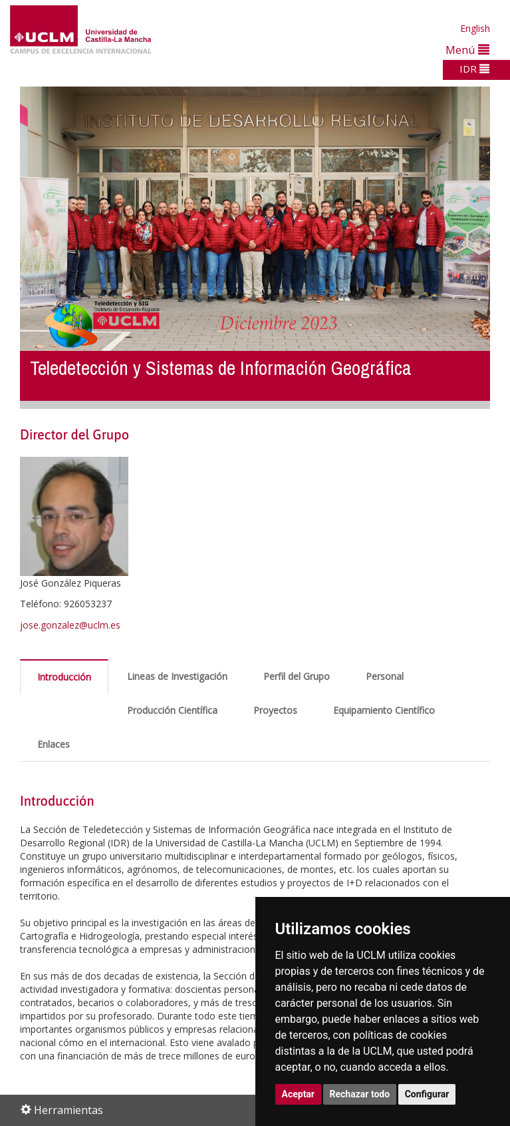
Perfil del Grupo (296, 676)
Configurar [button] (427, 1094)
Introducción (64, 677)
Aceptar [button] (298, 1094)
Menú (467, 49)
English (475, 28)
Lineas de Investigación (177, 676)
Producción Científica (172, 710)
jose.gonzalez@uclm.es (70, 625)
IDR (474, 68)
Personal (385, 676)
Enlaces (53, 744)
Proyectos (275, 710)
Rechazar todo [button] (360, 1094)
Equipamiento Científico (384, 710)
